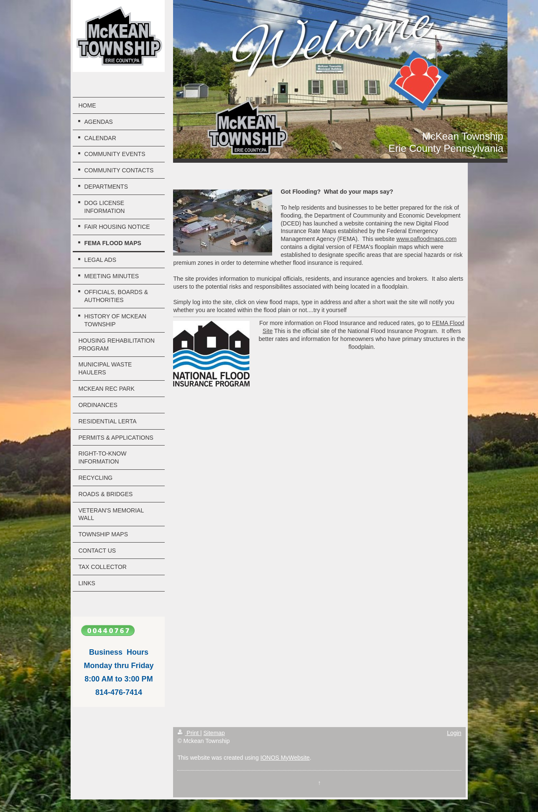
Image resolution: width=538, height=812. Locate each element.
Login (454, 733)
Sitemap (214, 733)
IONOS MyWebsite (285, 757)
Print (188, 733)
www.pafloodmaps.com (426, 239)
